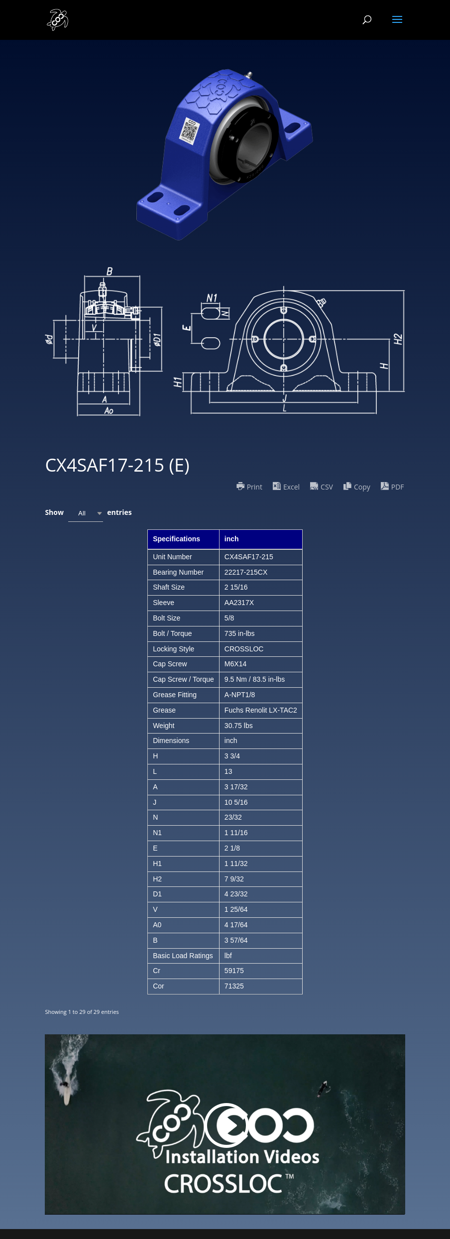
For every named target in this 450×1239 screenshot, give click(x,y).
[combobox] (85, 513)
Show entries (88, 513)
